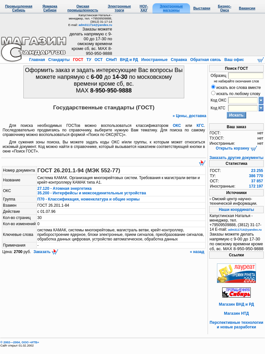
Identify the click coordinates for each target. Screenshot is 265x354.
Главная (37, 59)
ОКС (177, 125)
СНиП (111, 59)
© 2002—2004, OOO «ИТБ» (19, 342)
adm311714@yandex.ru (95, 25)
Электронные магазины (171, 8)
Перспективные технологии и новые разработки (236, 324)
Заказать (45, 252)
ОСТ (98, 59)
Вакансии (247, 8)
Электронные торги (119, 8)
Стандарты (59, 59)
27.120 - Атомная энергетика (64, 188)
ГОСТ (78, 59)
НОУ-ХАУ (144, 8)
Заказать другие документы (236, 157)
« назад (197, 252)
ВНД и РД (129, 59)
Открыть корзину (236, 148)
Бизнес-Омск (224, 8)
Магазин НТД (236, 313)
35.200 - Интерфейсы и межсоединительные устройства (91, 193)
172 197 (256, 186)
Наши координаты (236, 209)
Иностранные (154, 59)
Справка (179, 59)
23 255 (257, 170)
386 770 (256, 176)
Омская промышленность (82, 8)
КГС (200, 125)
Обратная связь (205, 59)
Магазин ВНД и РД (236, 304)
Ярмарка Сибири (49, 8)
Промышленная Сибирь (18, 8)
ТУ (88, 59)
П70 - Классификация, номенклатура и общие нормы (88, 199)
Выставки (201, 8)
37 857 (257, 181)
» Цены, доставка (189, 116)
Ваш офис (233, 59)
